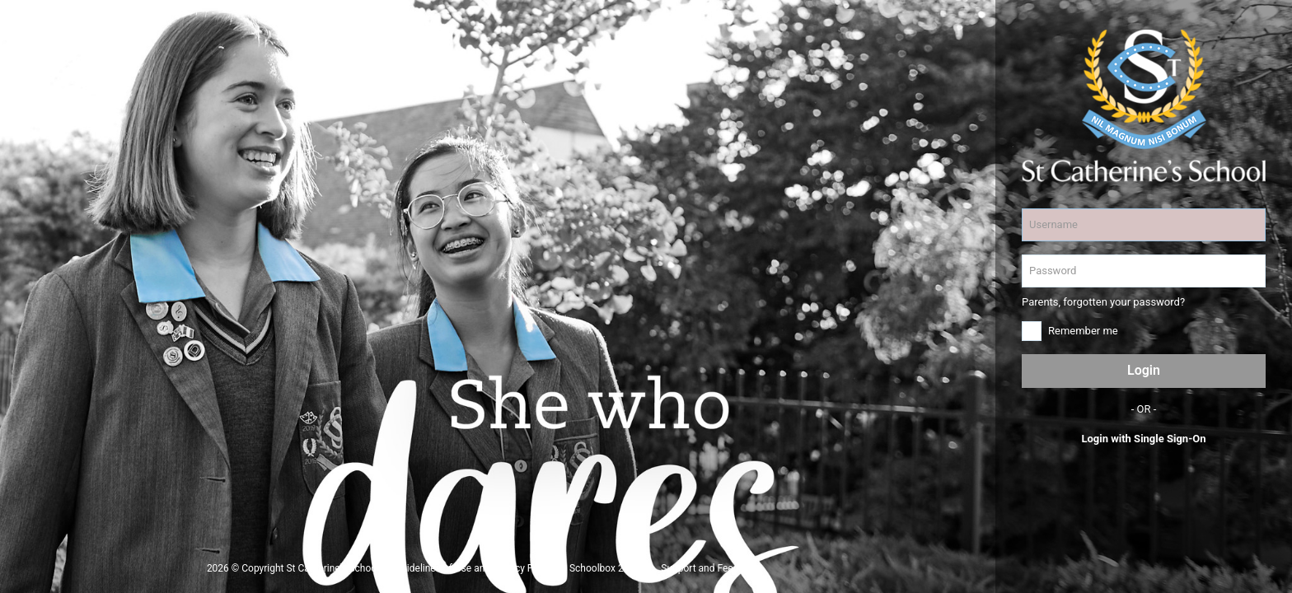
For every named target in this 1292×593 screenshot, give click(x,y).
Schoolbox (592, 568)
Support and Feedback (710, 568)
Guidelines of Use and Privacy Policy (474, 568)
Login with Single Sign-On (1143, 438)
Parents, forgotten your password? (1103, 302)
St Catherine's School (332, 568)
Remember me (1083, 331)
